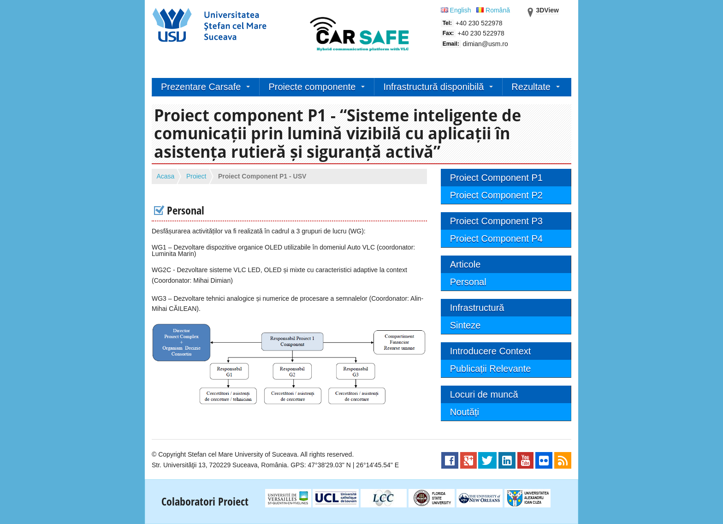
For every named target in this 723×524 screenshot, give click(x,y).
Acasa (166, 176)
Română (493, 10)
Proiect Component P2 (496, 195)
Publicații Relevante (490, 368)
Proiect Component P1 (496, 178)
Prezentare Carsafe (201, 87)
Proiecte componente (312, 87)
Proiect (196, 176)
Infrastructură (477, 308)
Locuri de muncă (484, 394)
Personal (468, 282)
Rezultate (531, 87)
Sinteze (465, 325)
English (457, 10)
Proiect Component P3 (496, 221)
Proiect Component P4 (496, 238)
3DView (547, 10)
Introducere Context (490, 351)
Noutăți (464, 412)
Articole (465, 264)
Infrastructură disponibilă (433, 87)
